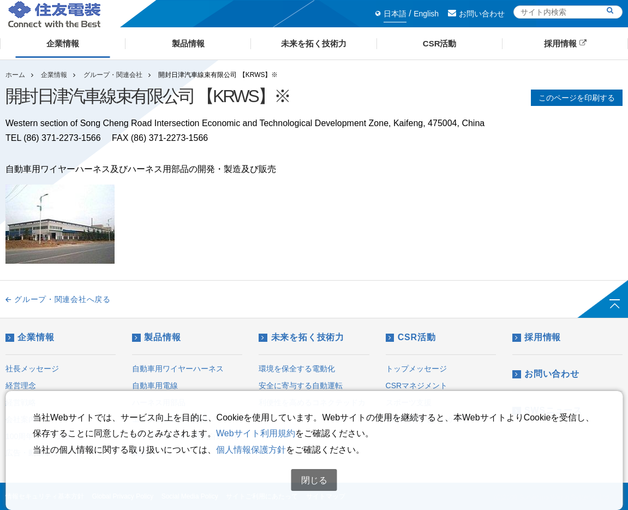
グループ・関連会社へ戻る (58, 299)
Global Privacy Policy (122, 496)
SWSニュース (547, 410)
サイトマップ (325, 496)
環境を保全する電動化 (297, 368)
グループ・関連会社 (112, 75)
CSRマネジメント (417, 385)
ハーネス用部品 (159, 402)
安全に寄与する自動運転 (301, 385)
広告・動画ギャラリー (43, 452)
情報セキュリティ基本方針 (44, 496)
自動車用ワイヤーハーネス (178, 368)
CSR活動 (411, 337)
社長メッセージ (32, 368)
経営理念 (20, 385)
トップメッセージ (416, 368)
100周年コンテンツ (38, 436)
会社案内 (20, 419)
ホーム (15, 75)
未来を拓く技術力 (301, 337)
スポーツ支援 (409, 402)
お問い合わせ (476, 13)
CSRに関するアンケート (428, 419)
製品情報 (156, 337)
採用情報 (536, 337)
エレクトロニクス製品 (170, 419)
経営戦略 (20, 402)
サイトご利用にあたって (262, 496)
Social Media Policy (190, 496)
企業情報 (54, 75)
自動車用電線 (155, 385)
